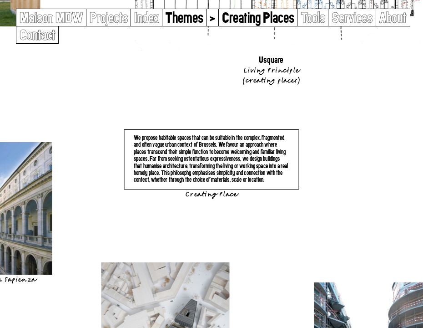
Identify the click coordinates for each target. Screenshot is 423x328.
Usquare (271, 60)
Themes (184, 17)
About (393, 17)
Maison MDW (51, 17)
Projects (109, 17)
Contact (37, 35)
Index (146, 17)
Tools (313, 17)
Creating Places (271, 80)
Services (352, 17)
